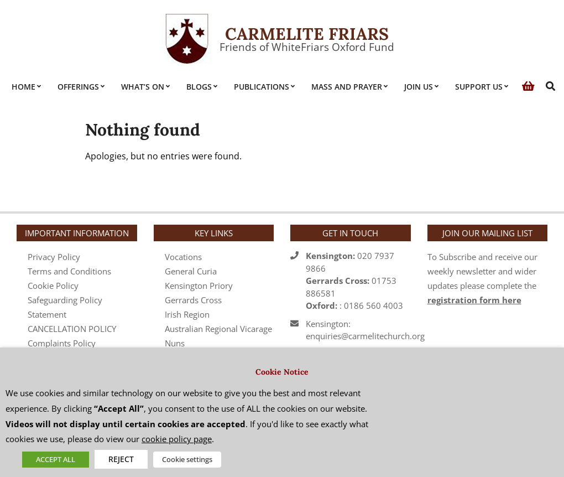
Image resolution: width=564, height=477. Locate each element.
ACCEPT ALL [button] (55, 459)
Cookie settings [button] (187, 459)
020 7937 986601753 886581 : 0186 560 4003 (354, 280)
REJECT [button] (121, 459)
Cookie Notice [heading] (282, 372)
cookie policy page (177, 438)
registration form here (474, 299)
